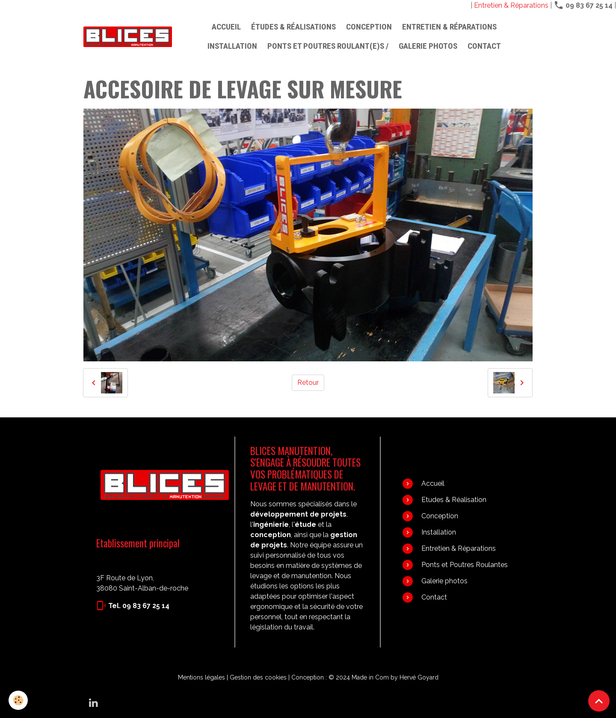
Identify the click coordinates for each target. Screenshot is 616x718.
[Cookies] (18, 700)
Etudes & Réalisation (453, 500)
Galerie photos (428, 46)
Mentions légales (201, 677)
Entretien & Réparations (511, 5)
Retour (308, 382)
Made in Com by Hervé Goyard (395, 677)
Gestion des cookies (258, 677)
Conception (369, 27)
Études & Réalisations (293, 27)
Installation (232, 46)
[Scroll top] (599, 701)
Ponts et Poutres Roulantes (464, 565)
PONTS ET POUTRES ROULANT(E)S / (327, 46)
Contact (484, 46)
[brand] (127, 37)
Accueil (226, 27)
